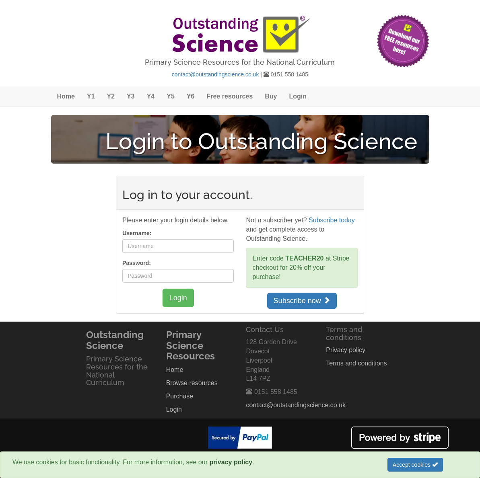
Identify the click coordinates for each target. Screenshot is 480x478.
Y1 (91, 96)
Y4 (151, 96)
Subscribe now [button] (302, 300)
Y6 (191, 96)
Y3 (131, 96)
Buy (271, 96)
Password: (136, 263)
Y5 (171, 96)
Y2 (111, 96)
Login (298, 96)
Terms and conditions (356, 363)
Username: (136, 233)
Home (66, 96)
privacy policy (230, 462)
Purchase (180, 396)
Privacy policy (345, 350)
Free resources (229, 96)
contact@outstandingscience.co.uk (215, 74)
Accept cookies (415, 465)
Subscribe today (332, 220)
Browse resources (192, 383)
